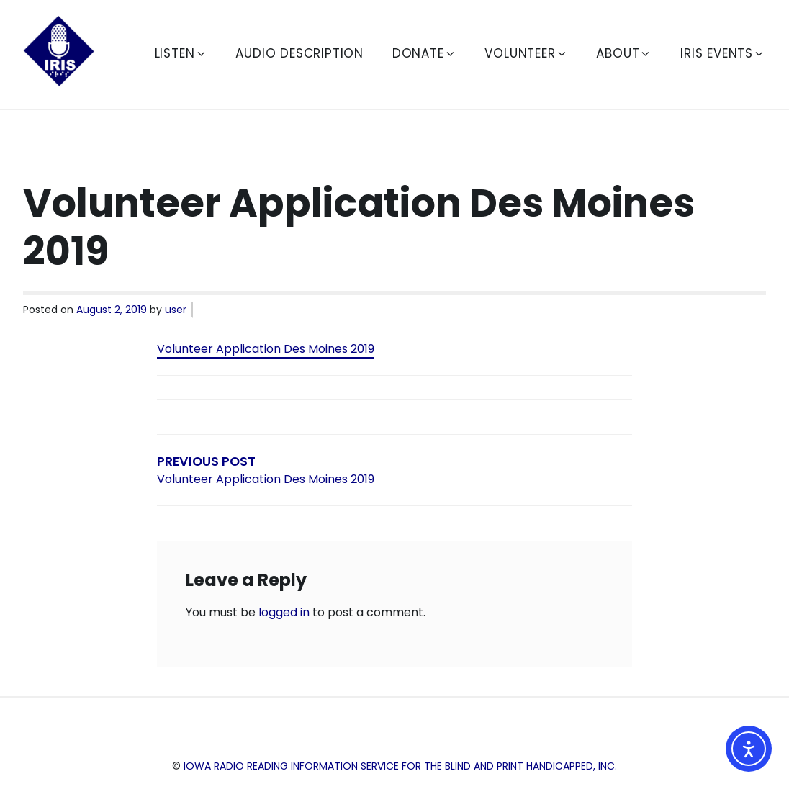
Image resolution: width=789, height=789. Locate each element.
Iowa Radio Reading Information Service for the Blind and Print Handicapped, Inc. (400, 766)
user (175, 309)
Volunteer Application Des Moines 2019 (265, 349)
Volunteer (525, 53)
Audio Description (299, 53)
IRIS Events (722, 53)
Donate (424, 53)
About (624, 53)
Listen (181, 53)
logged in (284, 612)
